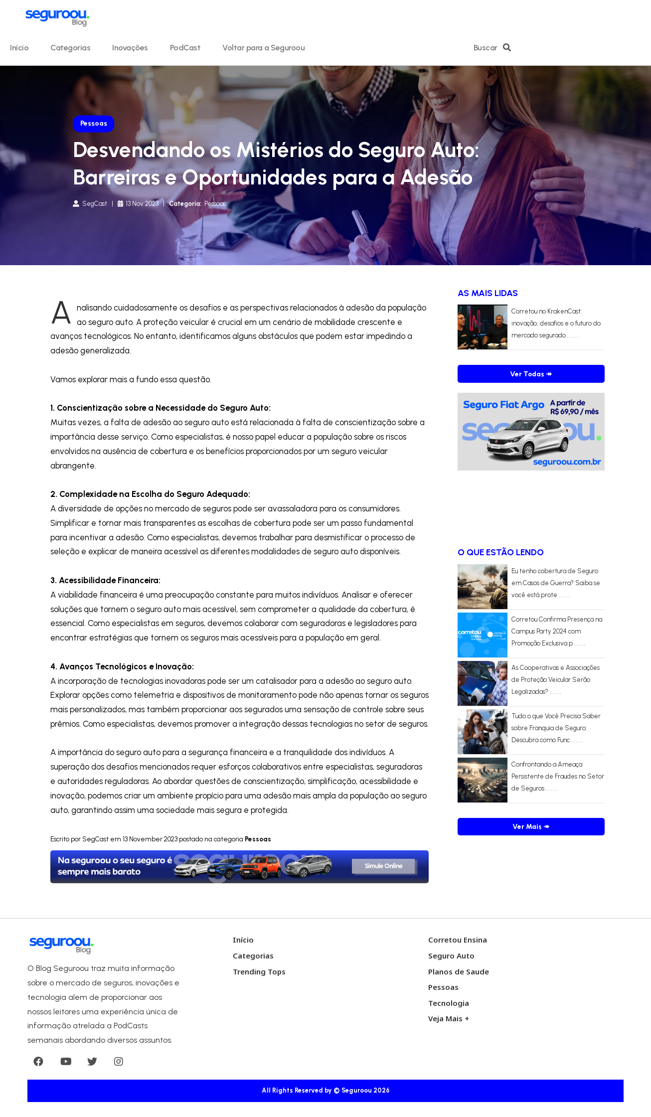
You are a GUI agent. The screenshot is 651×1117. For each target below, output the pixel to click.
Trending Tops (259, 971)
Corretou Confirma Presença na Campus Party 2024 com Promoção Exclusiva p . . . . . (556, 631)
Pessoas (443, 987)
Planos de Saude (458, 971)
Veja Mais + (448, 1018)
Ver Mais (530, 826)
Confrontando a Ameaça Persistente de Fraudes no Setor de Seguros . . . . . (557, 776)
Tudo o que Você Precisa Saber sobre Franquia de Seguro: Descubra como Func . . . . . (556, 728)
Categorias (70, 47)
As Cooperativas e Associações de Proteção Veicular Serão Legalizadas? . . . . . (555, 679)
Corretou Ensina (457, 940)
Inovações (130, 47)
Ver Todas (530, 374)
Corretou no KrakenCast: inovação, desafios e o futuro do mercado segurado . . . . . (556, 323)
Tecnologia (448, 1003)
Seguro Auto (451, 955)
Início (19, 47)
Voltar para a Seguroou (263, 47)
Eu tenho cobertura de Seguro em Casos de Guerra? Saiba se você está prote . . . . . (555, 583)
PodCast (185, 47)
